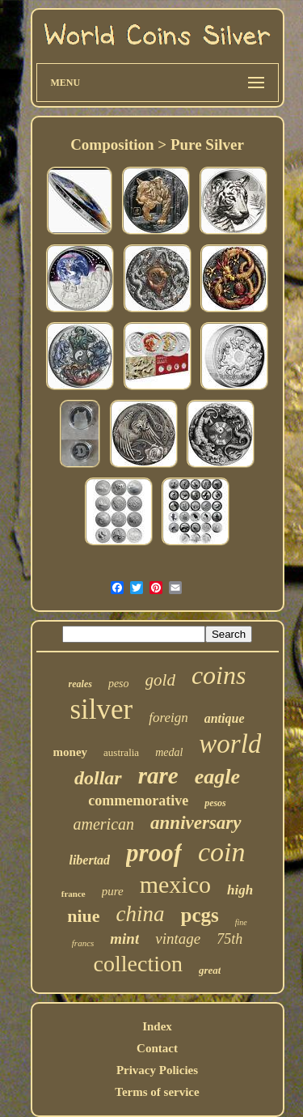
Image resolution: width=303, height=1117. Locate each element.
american (104, 824)
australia (121, 752)
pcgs (200, 915)
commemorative (138, 800)
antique (224, 718)
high (240, 890)
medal (169, 752)
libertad (89, 860)
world (230, 743)
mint (124, 938)
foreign (168, 717)
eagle (217, 776)
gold (160, 680)
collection (138, 963)
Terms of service (157, 1091)
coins (218, 675)
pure (113, 891)
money (70, 751)
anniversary (195, 823)
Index (157, 1026)
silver (101, 709)
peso (118, 683)
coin (222, 852)
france (73, 893)
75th (229, 939)
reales (80, 684)
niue (83, 916)
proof (154, 853)
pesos (215, 803)
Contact (157, 1048)
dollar (98, 777)
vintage (177, 938)
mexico (175, 884)
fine (241, 922)
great (210, 970)
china (140, 914)
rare (158, 775)
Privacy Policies (157, 1070)
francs (83, 943)
